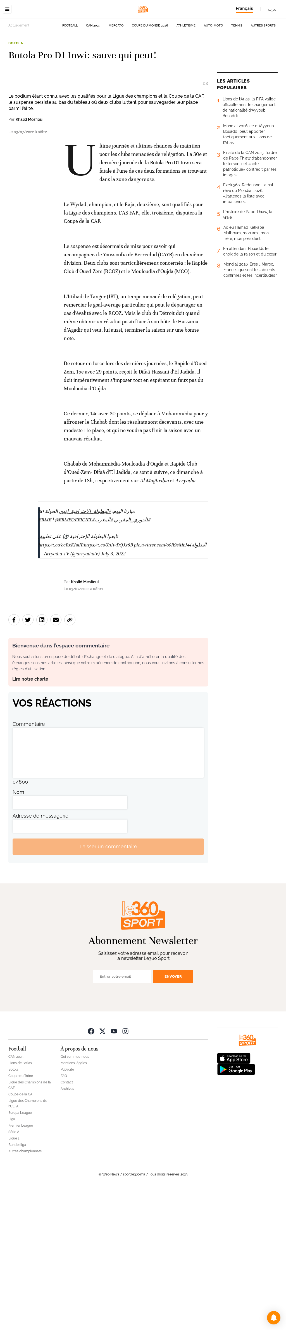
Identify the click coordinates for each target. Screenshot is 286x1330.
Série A (13, 1273)
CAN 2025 (93, 60)
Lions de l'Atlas (20, 1204)
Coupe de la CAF (21, 1235)
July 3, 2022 (113, 694)
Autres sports (263, 60)
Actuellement (18, 60)
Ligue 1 (13, 1279)
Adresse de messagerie (40, 956)
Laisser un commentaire (108, 987)
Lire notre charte (30, 819)
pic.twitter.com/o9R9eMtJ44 (162, 685)
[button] (273, 1317)
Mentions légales (74, 1204)
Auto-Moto (213, 60)
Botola (15, 78)
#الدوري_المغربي (132, 660)
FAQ (64, 1217)
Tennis (236, 60)
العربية (273, 9)
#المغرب (103, 660)
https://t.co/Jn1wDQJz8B (108, 685)
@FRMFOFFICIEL (73, 660)
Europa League (20, 1254)
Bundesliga (17, 1286)
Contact (67, 1223)
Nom (18, 933)
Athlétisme (186, 60)
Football (70, 60)
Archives (67, 1230)
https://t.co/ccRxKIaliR (60, 685)
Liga (11, 1260)
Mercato (116, 60)
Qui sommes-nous (75, 1197)
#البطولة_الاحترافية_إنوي (85, 652)
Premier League (20, 1266)
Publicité (67, 1210)
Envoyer (173, 1117)
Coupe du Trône (20, 1217)
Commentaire (29, 865)
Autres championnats (25, 1292)
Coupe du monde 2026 (150, 60)
